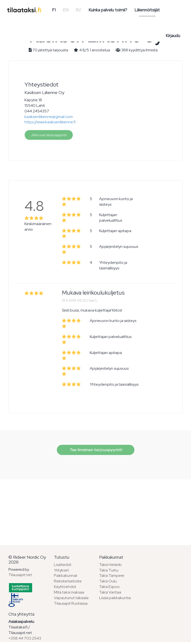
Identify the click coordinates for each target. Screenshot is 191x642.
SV (78, 10)
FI (54, 10)
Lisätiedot (62, 564)
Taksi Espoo (109, 586)
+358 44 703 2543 (24, 638)
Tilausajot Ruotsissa (71, 603)
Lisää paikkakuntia (115, 597)
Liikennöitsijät (147, 10)
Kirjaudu (173, 35)
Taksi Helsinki (110, 564)
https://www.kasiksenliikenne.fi (50, 122)
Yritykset (61, 570)
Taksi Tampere (111, 575)
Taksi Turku (108, 570)
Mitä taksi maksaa (69, 592)
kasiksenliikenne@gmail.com (48, 116)
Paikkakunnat (65, 575)
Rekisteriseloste (68, 581)
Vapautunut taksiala (71, 597)
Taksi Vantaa (110, 592)
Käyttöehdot (65, 586)
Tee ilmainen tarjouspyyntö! (95, 450)
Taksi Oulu (108, 581)
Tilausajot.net (20, 574)
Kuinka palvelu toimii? (107, 10)
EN (65, 10)
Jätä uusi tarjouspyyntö (49, 135)
